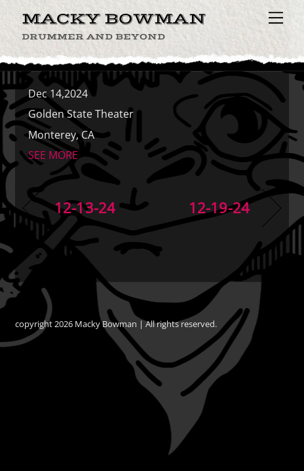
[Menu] (276, 18)
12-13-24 (84, 208)
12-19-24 (219, 208)
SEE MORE (53, 155)
